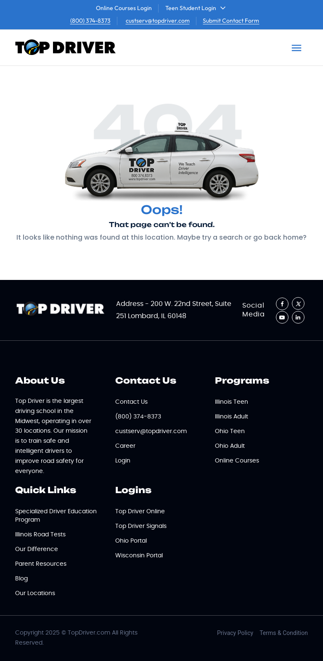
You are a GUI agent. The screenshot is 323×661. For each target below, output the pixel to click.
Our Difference (36, 549)
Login (122, 461)
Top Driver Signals (141, 526)
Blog (21, 579)
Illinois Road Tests (40, 535)
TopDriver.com (89, 633)
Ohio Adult (230, 446)
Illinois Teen (231, 402)
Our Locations (35, 593)
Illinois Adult (231, 417)
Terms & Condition (283, 633)
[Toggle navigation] (296, 48)
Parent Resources (40, 564)
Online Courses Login (124, 8)
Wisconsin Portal (139, 556)
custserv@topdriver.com (158, 20)
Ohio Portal (131, 541)
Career (125, 446)
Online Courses (237, 461)
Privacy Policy (235, 633)
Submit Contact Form (231, 20)
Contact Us (131, 402)
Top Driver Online (140, 512)
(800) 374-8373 (90, 20)
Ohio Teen (230, 431)
